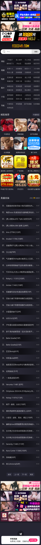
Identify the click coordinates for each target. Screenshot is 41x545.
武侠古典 (37, 95)
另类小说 (19, 99)
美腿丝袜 (10, 90)
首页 (9, 474)
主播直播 (28, 72)
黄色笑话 (28, 99)
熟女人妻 (10, 72)
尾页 (31, 474)
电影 (3, 79)
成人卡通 (28, 77)
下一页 (24, 474)
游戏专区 (37, 60)
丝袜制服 (19, 72)
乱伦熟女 (28, 81)
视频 (3, 70)
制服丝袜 (10, 81)
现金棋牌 (28, 63)
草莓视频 (19, 104)
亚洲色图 (19, 86)
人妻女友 (28, 95)
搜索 (36, 52)
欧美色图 (28, 86)
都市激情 (10, 95)
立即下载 (33, 540)
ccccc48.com (20, 46)
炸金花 (19, 63)
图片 (3, 88)
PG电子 (10, 60)
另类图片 (37, 90)
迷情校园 (10, 99)
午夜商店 (10, 104)
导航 (3, 105)
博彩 (3, 61)
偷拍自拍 (19, 77)
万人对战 (28, 60)
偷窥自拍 (10, 86)
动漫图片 (37, 86)
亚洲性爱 (10, 77)
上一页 (16, 474)
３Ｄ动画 (37, 69)
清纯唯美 (19, 90)
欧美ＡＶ (28, 69)
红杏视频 (37, 104)
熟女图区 (28, 90)
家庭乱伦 (19, 95)
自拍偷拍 (19, 69)
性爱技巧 (37, 99)
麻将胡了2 (10, 63)
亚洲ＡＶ (10, 69)
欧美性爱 (37, 77)
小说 (3, 96)
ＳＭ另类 (37, 72)
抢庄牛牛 (37, 63)
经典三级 (19, 81)
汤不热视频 (28, 104)
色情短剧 (10, 108)
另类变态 (37, 81)
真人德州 (19, 60)
